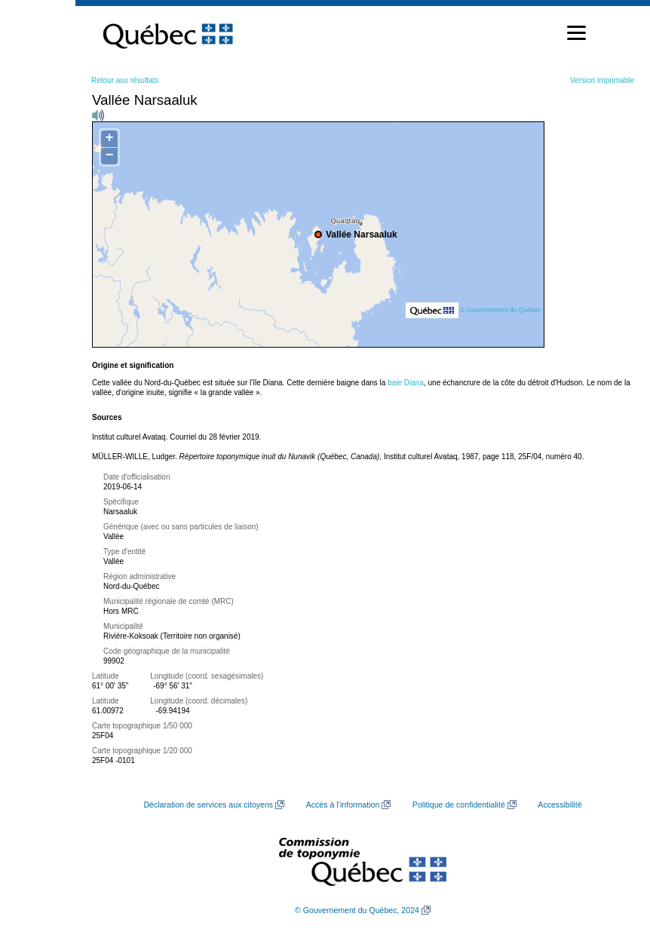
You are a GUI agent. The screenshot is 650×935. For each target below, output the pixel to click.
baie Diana (406, 383)
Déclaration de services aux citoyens (208, 804)
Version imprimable (602, 80)
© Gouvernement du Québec (500, 310)
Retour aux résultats (125, 80)
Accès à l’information (343, 804)
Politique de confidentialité (458, 804)
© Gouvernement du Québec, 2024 (357, 910)
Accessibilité (559, 804)
